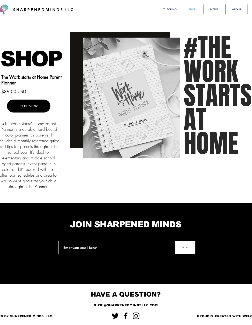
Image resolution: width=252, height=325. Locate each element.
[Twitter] (115, 315)
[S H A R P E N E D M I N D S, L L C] (43, 10)
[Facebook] (125, 315)
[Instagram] (136, 315)
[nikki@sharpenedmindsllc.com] (125, 305)
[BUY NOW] (28, 106)
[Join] (185, 247)
